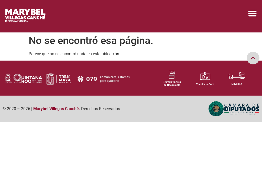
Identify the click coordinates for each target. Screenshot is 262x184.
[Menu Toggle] (252, 13)
